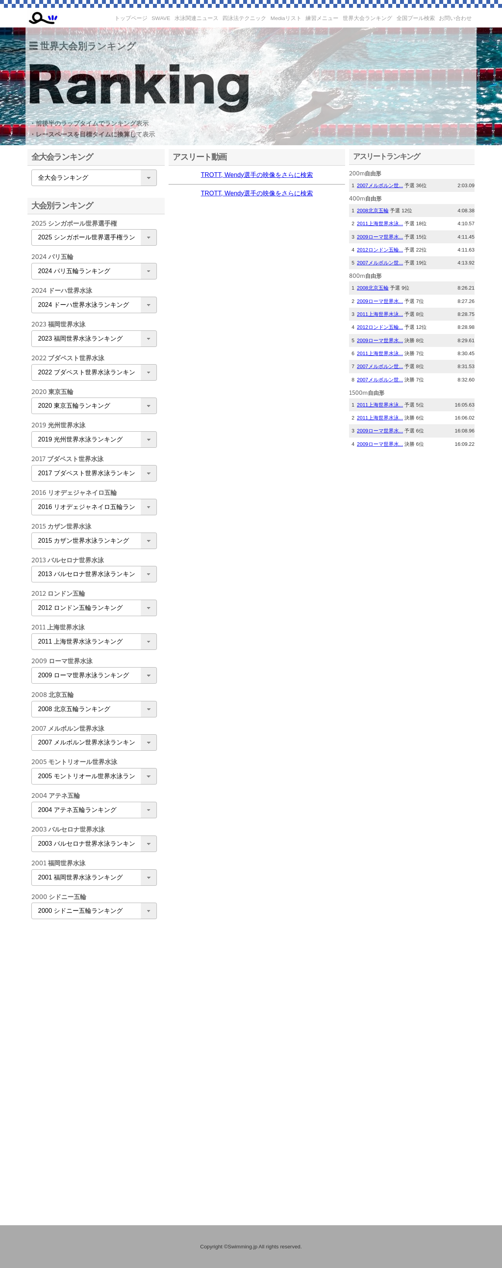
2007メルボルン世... (380, 185)
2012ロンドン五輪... (380, 250)
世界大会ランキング (367, 18)
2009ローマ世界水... (380, 237)
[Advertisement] (92, 1048)
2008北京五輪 (373, 210)
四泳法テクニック (244, 18)
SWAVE (161, 18)
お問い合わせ (455, 18)
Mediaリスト (286, 18)
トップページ (131, 18)
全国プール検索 (416, 18)
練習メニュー (322, 18)
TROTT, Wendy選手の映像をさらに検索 (257, 174)
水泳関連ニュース (196, 18)
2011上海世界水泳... (380, 223)
